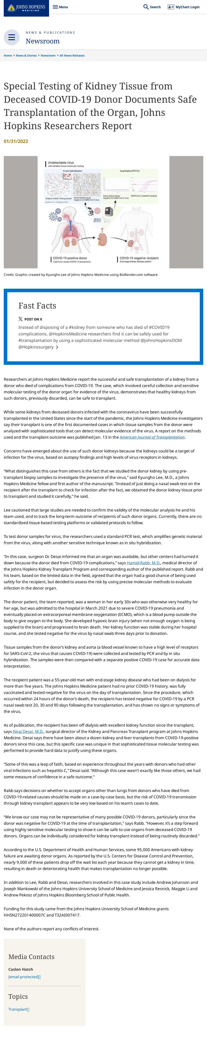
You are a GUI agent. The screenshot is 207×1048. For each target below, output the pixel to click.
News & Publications (50, 32)
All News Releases (72, 55)
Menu (60, 9)
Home (8, 55)
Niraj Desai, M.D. (28, 734)
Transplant (17, 1012)
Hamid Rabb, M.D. (143, 565)
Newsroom (45, 41)
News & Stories (26, 55)
